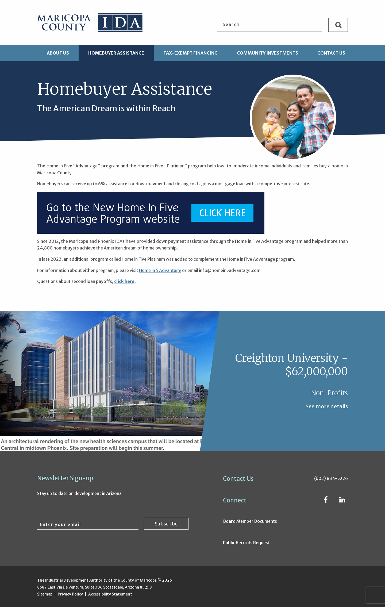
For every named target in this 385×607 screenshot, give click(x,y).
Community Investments (267, 53)
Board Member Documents (250, 521)
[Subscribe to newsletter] (166, 524)
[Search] (338, 25)
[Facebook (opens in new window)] (326, 500)
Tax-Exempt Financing (190, 53)
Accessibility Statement (110, 594)
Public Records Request (246, 542)
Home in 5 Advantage (160, 270)
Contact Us (331, 53)
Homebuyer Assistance (116, 53)
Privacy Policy (70, 594)
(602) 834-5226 (331, 478)
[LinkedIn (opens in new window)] (342, 500)
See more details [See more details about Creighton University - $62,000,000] (327, 406)
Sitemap (44, 594)
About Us (58, 53)
